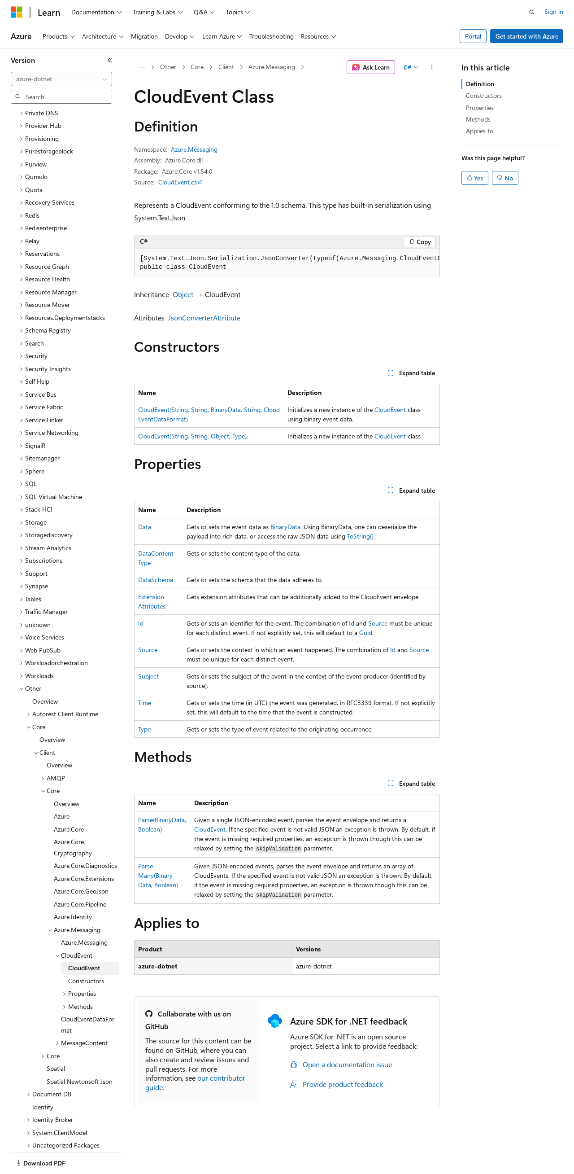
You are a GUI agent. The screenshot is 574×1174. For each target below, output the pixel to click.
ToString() (360, 536)
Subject (148, 676)
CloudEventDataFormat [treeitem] (87, 993)
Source (377, 623)
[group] (287, 263)
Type (144, 729)
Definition (480, 83)
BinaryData (285, 526)
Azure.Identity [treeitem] (73, 885)
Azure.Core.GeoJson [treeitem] (81, 860)
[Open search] (532, 12)
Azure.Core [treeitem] (69, 798)
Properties (480, 107)
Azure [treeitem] (62, 785)
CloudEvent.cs (177, 182)
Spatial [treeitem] (56, 1037)
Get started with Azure (527, 36)
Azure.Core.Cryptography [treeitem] (73, 816)
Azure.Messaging (271, 66)
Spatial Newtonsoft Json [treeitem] (80, 1050)
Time (144, 702)
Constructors (484, 95)
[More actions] (432, 67)
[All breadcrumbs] (142, 67)
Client (226, 66)
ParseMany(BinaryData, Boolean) (158, 875)
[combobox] (61, 79)
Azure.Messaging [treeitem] (84, 911)
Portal (473, 36)
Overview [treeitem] (45, 670)
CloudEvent (390, 409)
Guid (365, 632)
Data (144, 526)
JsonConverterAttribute (204, 317)
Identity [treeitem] (42, 1076)
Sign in (553, 11)
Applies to (479, 131)
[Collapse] (109, 60)
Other (168, 66)
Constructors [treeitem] (86, 950)
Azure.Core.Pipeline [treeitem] (80, 873)
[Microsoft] (16, 12)
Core (197, 66)
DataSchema (155, 579)
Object (183, 294)
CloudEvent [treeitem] (84, 937)
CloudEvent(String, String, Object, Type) (192, 436)
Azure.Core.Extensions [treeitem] (84, 847)
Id (141, 623)
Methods (478, 119)
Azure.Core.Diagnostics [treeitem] (85, 834)
